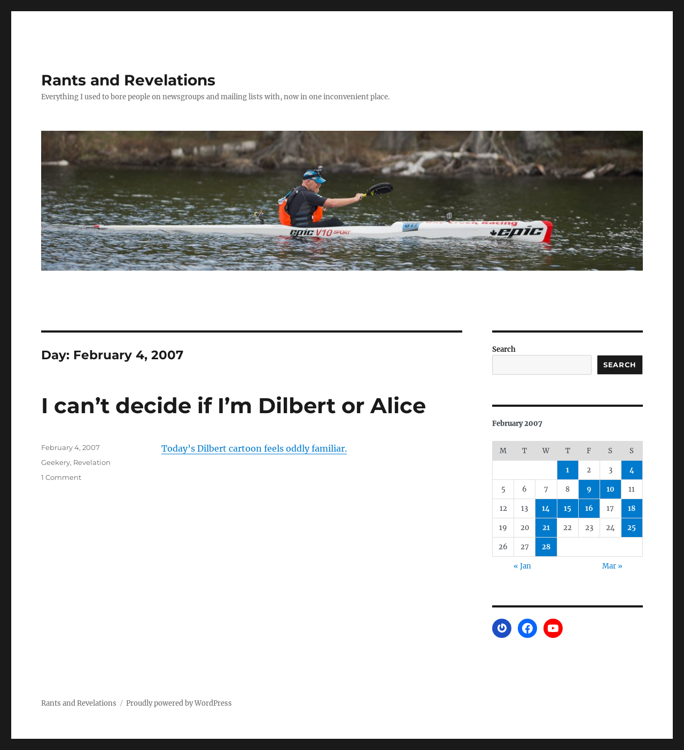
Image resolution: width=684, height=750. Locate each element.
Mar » (612, 566)
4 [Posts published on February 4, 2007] (631, 470)
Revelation (92, 462)
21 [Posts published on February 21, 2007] (546, 527)
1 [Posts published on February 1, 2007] (567, 470)
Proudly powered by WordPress (179, 703)
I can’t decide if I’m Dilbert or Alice (233, 405)
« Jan (522, 566)
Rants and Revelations (128, 80)
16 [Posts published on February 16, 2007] (589, 508)
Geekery (55, 462)
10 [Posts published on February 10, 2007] (611, 489)
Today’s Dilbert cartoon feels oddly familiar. (254, 448)
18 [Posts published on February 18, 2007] (631, 508)
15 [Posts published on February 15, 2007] (567, 508)
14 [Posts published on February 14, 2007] (546, 508)
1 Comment (61, 477)
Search (504, 349)
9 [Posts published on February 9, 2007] (589, 489)
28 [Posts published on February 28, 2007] (546, 546)
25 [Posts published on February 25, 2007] (631, 527)
